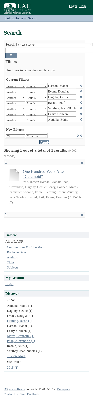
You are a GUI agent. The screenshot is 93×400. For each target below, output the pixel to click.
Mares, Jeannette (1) (20, 336)
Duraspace (63, 389)
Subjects (12, 267)
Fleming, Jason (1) (19, 321)
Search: (10, 44)
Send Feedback (29, 394)
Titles (10, 262)
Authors (12, 257)
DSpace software (14, 389)
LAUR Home (14, 18)
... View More (16, 356)
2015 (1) (12, 367)
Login (73, 6)
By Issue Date (16, 252)
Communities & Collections (26, 247)
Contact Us (11, 394)
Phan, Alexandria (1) (21, 341)
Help (82, 6)
